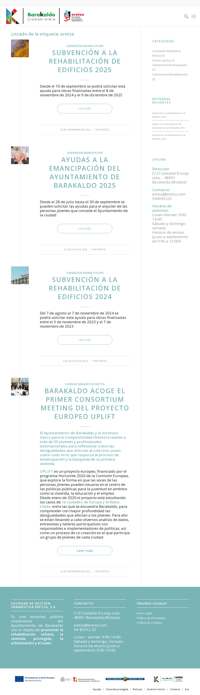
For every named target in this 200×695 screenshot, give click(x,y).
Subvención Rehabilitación (85, 46)
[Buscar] (184, 16)
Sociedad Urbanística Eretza (85, 384)
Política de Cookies (149, 623)
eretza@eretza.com (90, 625)
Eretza (105, 129)
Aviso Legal (144, 613)
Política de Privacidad (151, 618)
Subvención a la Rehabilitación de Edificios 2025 (85, 61)
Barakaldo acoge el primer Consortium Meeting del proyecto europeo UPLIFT (85, 403)
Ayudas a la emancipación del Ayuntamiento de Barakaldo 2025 (85, 172)
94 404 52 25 (85, 629)
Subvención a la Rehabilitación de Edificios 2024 (85, 288)
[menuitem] (184, 16)
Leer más (85, 108)
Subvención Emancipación (85, 152)
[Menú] (193, 16)
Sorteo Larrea (161, 60)
